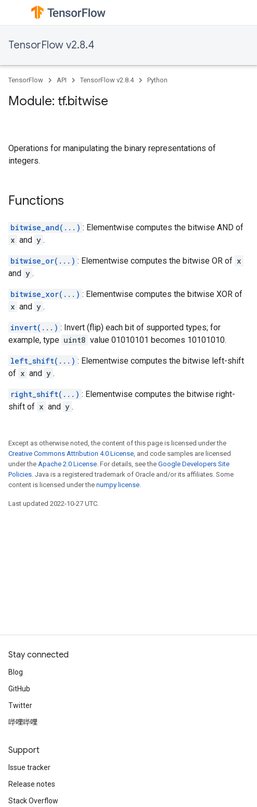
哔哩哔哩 (22, 722)
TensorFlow (25, 80)
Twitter (20, 705)
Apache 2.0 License (67, 464)
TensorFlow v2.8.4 (51, 45)
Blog (15, 672)
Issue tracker (29, 767)
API (62, 80)
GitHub (19, 689)
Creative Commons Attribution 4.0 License (71, 453)
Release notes (31, 784)
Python (157, 80)
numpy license (117, 485)
